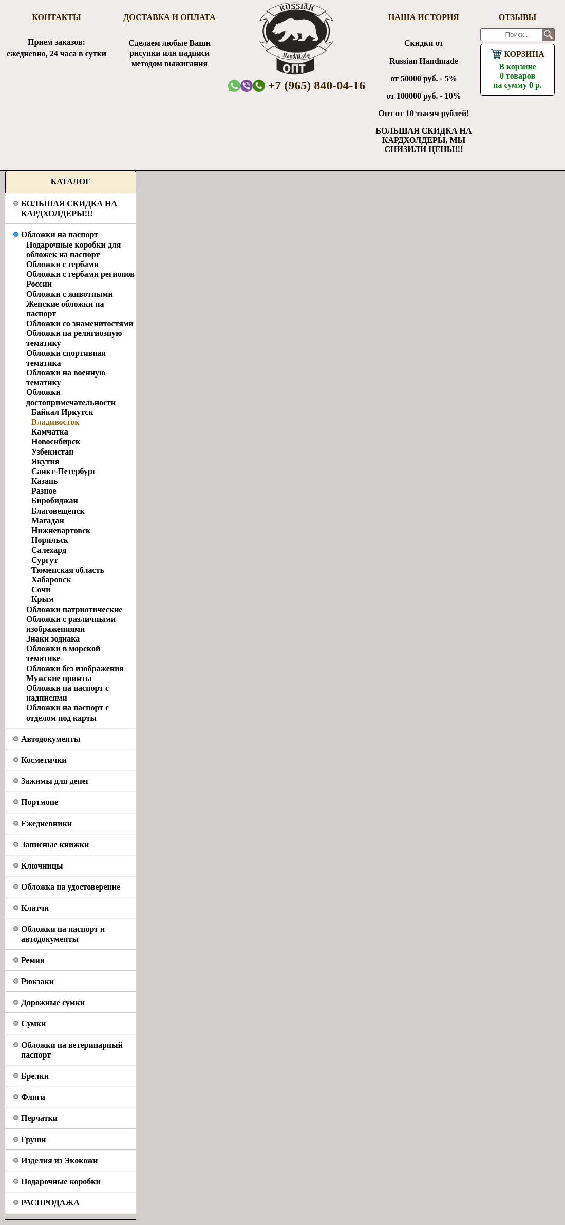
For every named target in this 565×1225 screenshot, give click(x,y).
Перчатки (39, 1118)
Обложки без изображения (75, 668)
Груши (33, 1139)
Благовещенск (58, 510)
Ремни (33, 960)
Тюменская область (67, 570)
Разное (43, 490)
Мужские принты (59, 678)
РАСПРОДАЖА (50, 1202)
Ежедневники (46, 823)
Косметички (43, 760)
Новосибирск (55, 441)
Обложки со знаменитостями (80, 323)
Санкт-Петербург (63, 471)
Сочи (40, 589)
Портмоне (39, 802)
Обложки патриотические (74, 609)
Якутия (45, 461)
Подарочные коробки (61, 1181)
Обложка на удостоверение (70, 886)
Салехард (48, 549)
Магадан (47, 520)
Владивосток (55, 422)
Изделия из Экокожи (59, 1160)
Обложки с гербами (62, 264)
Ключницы (42, 865)
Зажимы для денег (55, 781)
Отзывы (518, 17)
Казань (44, 481)
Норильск (49, 540)
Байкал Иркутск (62, 412)
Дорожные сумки (53, 1002)
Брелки (35, 1075)
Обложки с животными (69, 294)
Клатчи (35, 907)
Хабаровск (51, 579)
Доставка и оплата (169, 17)
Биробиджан (54, 500)
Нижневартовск (60, 530)
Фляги (33, 1096)
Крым (42, 599)
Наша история (423, 17)
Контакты (56, 17)
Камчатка (49, 431)
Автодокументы (50, 738)
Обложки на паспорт (59, 234)
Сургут (44, 560)
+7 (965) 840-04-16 (309, 85)
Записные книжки (55, 844)
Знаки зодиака (53, 638)
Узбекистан (52, 451)
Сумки (33, 1023)
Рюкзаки (37, 981)
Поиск (548, 34)
